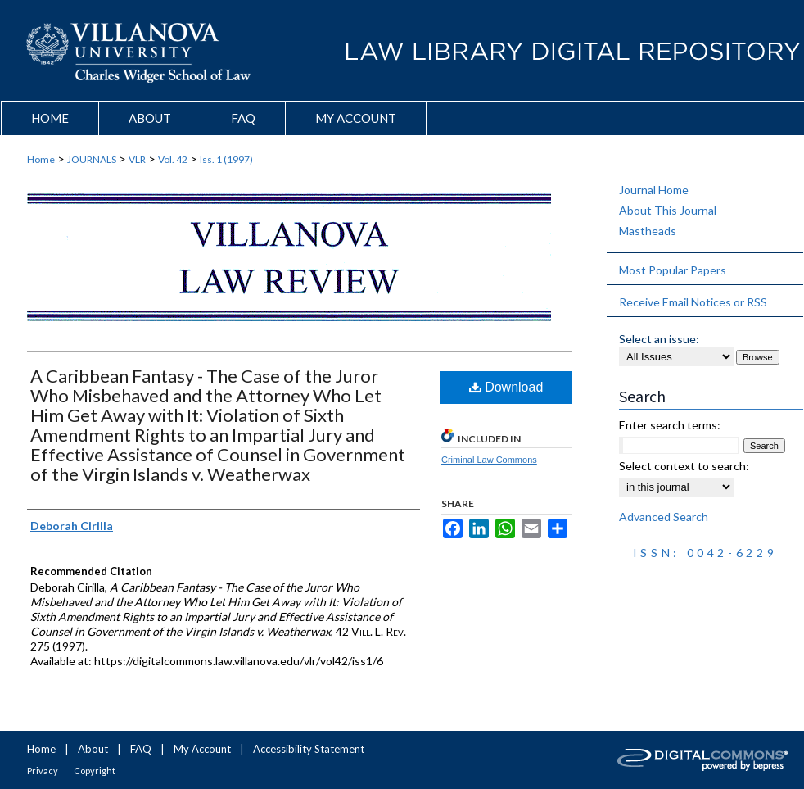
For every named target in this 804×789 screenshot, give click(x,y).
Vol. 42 (172, 159)
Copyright (94, 770)
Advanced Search (663, 517)
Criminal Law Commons (489, 460)
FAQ (140, 748)
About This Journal (667, 210)
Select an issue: (659, 339)
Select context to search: (684, 466)
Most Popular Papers (672, 270)
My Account (202, 748)
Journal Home (654, 190)
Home (41, 159)
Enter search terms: (669, 425)
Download (506, 387)
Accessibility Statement (308, 748)
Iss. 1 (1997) (226, 159)
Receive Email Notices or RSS (693, 302)
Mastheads (647, 231)
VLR (137, 159)
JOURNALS (91, 159)
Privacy (42, 770)
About (93, 748)
